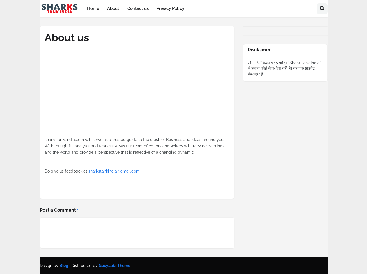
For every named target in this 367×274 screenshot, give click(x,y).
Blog (64, 265)
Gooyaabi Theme (114, 265)
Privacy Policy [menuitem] (170, 8)
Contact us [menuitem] (138, 8)
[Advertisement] (137, 97)
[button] (322, 8)
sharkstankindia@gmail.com (114, 171)
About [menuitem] (113, 8)
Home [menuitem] (93, 8)
